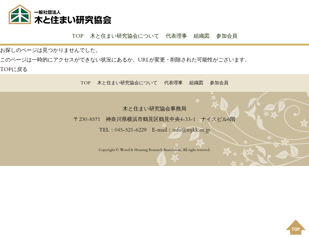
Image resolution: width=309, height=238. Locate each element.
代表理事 (176, 36)
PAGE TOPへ (296, 227)
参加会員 (226, 36)
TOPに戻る (14, 69)
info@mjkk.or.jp (191, 130)
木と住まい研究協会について (124, 36)
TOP (77, 36)
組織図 (202, 36)
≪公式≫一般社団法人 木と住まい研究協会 (60, 14)
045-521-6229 (131, 130)
